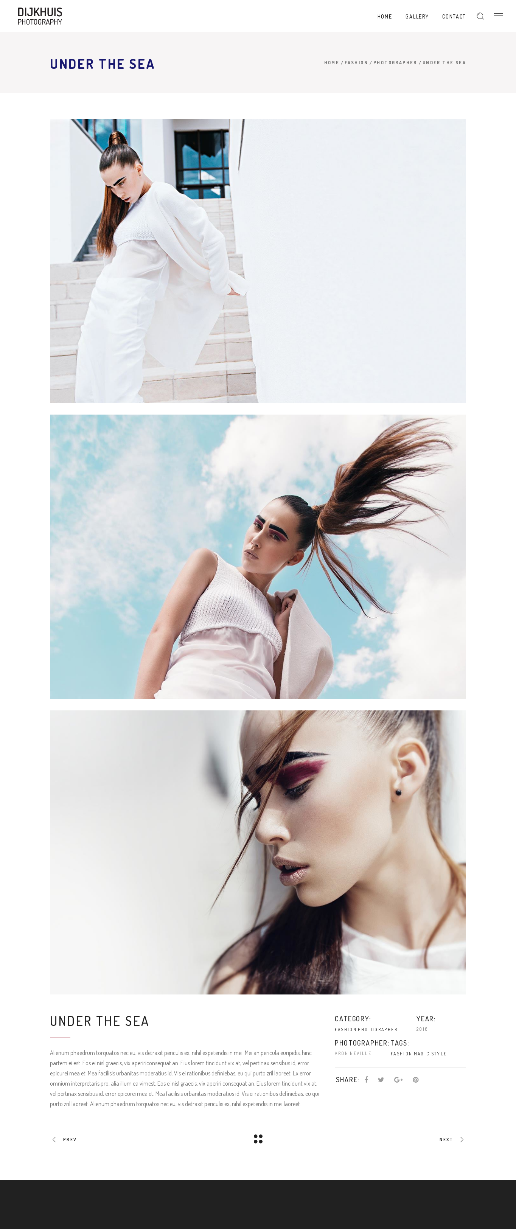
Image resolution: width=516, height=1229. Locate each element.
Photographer (395, 62)
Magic (422, 1054)
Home (332, 62)
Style (439, 1054)
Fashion (356, 62)
